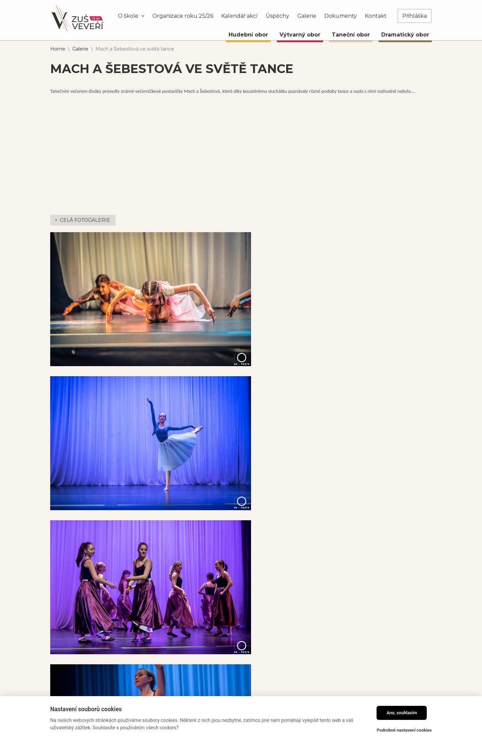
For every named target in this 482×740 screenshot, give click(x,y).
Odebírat (416, 664)
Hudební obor (248, 34)
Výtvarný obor (299, 34)
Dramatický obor (405, 34)
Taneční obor (351, 34)
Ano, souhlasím (402, 712)
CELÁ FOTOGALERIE (85, 220)
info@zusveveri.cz (253, 671)
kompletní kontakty (257, 686)
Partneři (332, 696)
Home (57, 49)
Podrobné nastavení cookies (404, 730)
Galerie (80, 49)
